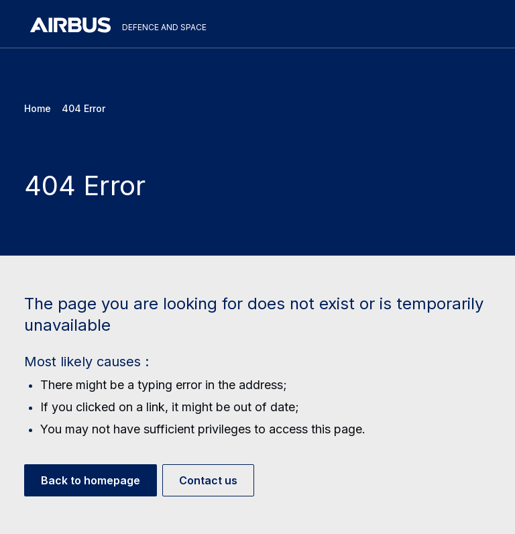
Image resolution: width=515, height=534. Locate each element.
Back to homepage (90, 480)
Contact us (208, 480)
